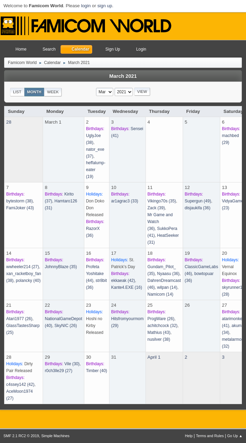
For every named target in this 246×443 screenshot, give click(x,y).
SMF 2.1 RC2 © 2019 (21, 436)
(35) (162, 201)
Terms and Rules (210, 436)
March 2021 (123, 76)
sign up (104, 5)
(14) (167, 287)
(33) (124, 201)
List (17, 92)
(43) (20, 207)
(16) (126, 287)
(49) (198, 201)
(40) (28, 280)
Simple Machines (55, 436)
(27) (22, 266)
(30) (71, 363)
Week (52, 92)
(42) (123, 280)
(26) (19, 318)
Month (34, 92)
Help (189, 436)
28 (8, 122)
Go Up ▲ (235, 436)
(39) (156, 207)
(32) (163, 325)
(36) (198, 207)
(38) (19, 201)
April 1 (154, 357)
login (85, 5)
